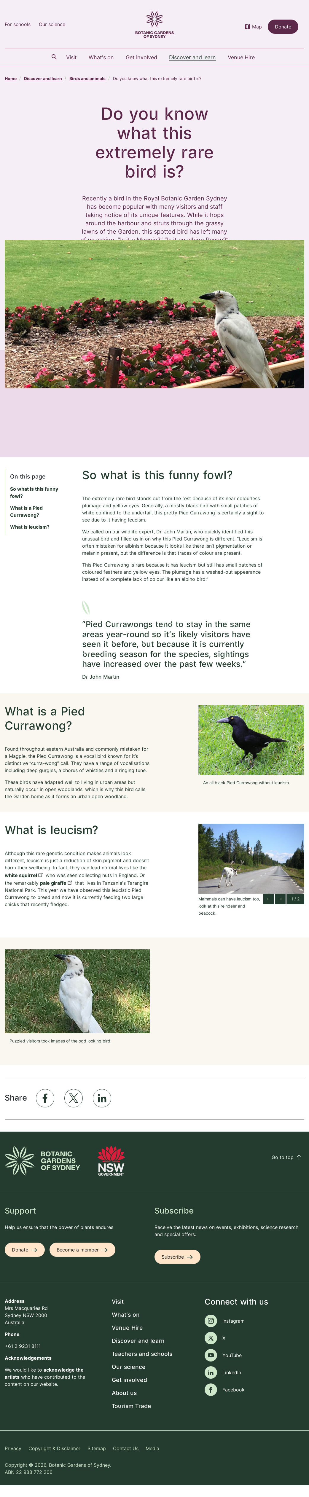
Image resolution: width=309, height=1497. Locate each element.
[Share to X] (73, 1110)
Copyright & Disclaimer (54, 1460)
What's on (126, 1326)
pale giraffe (53, 894)
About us (124, 1405)
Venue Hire (127, 1340)
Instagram (233, 1332)
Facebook (233, 1401)
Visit (118, 1313)
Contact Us (125, 1460)
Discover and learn (43, 78)
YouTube (232, 1367)
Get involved (129, 1392)
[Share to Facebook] (45, 1110)
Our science (52, 24)
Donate (283, 27)
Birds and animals (87, 78)
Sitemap (96, 1460)
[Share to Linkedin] (102, 1110)
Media (152, 1460)
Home (11, 78)
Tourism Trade (131, 1418)
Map (257, 27)
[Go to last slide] (268, 910)
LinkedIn (231, 1384)
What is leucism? (30, 538)
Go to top (287, 1169)
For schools (18, 24)
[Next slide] (280, 910)
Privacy (13, 1460)
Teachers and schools (142, 1366)
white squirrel (21, 887)
